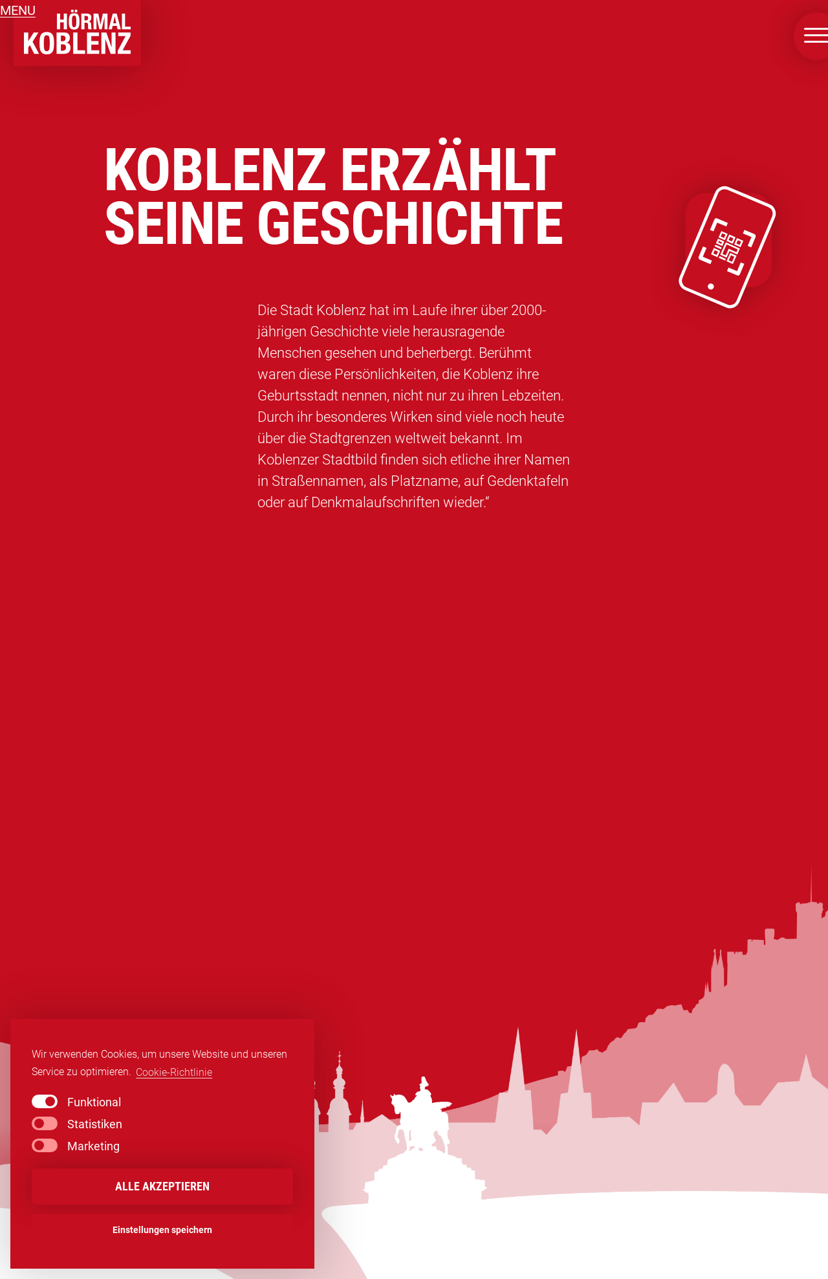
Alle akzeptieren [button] (162, 1186)
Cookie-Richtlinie (174, 1072)
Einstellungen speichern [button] (162, 1230)
